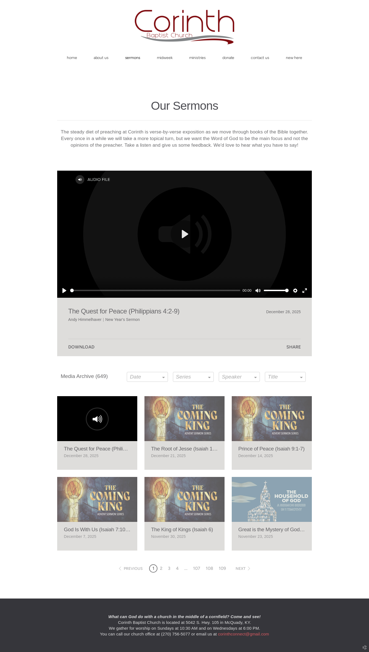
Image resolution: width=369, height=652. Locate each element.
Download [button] (81, 347)
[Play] (64, 290)
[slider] (155, 290)
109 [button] (222, 568)
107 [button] (196, 568)
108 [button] (209, 568)
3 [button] (169, 568)
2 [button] (161, 568)
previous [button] (133, 568)
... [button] (186, 568)
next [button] (241, 568)
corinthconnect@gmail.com (243, 634)
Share (293, 347)
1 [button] (153, 568)
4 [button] (177, 568)
